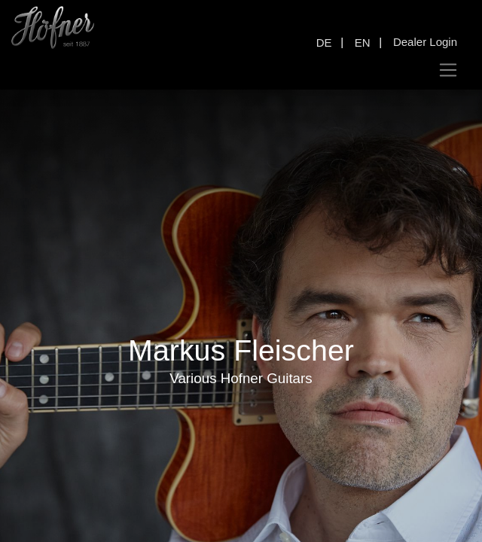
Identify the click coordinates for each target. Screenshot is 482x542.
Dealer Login (425, 41)
